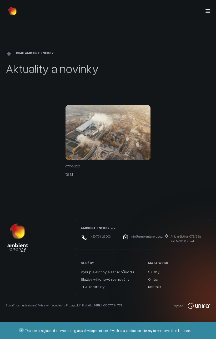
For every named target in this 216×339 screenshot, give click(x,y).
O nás (153, 279)
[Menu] (207, 11)
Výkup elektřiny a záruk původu (107, 271)
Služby (154, 271)
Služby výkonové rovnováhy (105, 279)
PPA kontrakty (93, 286)
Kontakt (154, 286)
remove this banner (173, 330)
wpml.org (68, 330)
